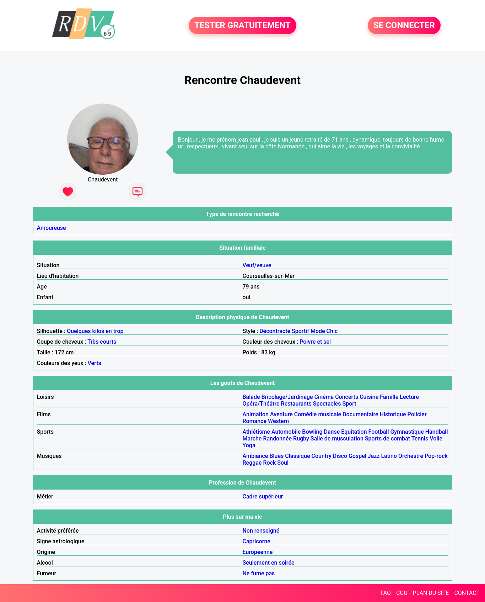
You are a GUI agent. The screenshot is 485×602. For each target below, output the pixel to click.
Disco (340, 456)
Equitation (354, 431)
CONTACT (467, 593)
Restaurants (296, 403)
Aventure (281, 414)
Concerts (346, 397)
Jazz (374, 456)
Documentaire (360, 414)
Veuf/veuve (257, 265)
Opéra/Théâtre (261, 403)
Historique (392, 414)
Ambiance (255, 456)
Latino (389, 456)
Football (378, 431)
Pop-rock (436, 456)
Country (322, 456)
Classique (297, 456)
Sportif (300, 331)
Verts (94, 363)
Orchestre (410, 456)
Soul (283, 462)
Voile (436, 438)
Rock (269, 462)
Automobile (286, 431)
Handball (436, 431)
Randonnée (277, 438)
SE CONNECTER (404, 26)
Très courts (101, 341)
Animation (256, 414)
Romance (255, 421)
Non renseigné (261, 530)
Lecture (409, 397)
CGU (402, 593)
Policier (417, 414)
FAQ (386, 593)
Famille (389, 397)
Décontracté (274, 331)
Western (278, 421)
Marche (252, 438)
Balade (251, 397)
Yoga (249, 445)
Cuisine (369, 397)
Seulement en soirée (269, 562)
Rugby (301, 438)
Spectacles (327, 403)
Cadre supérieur (263, 496)
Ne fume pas (259, 573)
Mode (318, 331)
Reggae (252, 462)
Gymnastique (407, 431)
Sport (349, 403)
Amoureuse (51, 228)
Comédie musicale (317, 414)
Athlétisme (256, 431)
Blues (276, 456)
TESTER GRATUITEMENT (242, 26)
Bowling (312, 431)
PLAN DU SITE (431, 593)
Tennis (420, 438)
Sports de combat (387, 438)
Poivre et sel (315, 341)
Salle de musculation (337, 438)
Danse (332, 431)
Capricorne (256, 541)
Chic (332, 331)
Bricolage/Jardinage (287, 397)
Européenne (258, 552)
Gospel (357, 456)
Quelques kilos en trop (95, 331)
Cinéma (324, 397)
